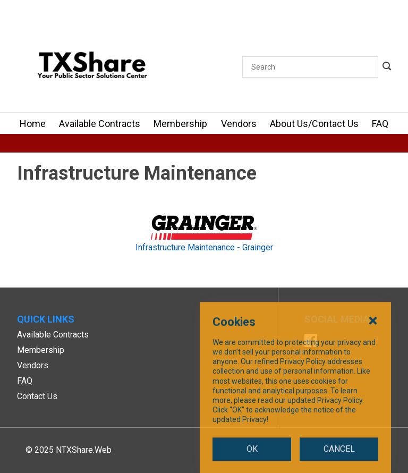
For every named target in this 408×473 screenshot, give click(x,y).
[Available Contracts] (99, 123)
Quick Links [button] (45, 319)
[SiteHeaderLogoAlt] (92, 67)
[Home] (33, 123)
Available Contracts (53, 335)
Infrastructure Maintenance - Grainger (204, 247)
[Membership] (180, 123)
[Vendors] (239, 123)
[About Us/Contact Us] (314, 123)
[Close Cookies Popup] (373, 392)
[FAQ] (380, 123)
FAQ (24, 381)
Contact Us (37, 396)
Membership (40, 350)
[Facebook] (310, 342)
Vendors (32, 365)
